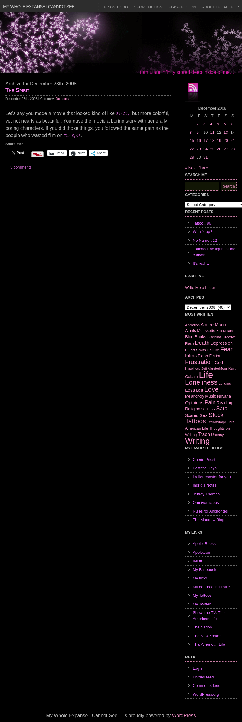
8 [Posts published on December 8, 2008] (191, 132)
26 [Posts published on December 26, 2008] (219, 149)
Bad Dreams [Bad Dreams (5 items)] (225, 331)
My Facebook (204, 569)
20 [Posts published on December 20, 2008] (226, 140)
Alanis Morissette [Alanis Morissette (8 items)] (200, 330)
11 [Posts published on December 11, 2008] (212, 132)
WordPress (184, 715)
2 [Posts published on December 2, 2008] (197, 124)
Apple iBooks (204, 543)
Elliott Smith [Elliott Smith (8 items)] (195, 350)
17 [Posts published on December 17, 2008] (205, 140)
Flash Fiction (182, 7)
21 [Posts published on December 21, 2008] (233, 140)
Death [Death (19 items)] (202, 343)
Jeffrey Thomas (206, 494)
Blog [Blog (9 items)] (189, 336)
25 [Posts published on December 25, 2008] (212, 149)
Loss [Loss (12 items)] (190, 389)
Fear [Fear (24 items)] (226, 349)
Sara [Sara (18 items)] (222, 408)
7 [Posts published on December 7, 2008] (232, 124)
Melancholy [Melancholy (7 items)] (194, 396)
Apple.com (202, 552)
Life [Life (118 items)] (206, 375)
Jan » (203, 168)
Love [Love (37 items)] (211, 389)
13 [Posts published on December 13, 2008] (226, 132)
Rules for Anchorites (210, 511)
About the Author (220, 7)
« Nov (190, 168)
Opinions (62, 98)
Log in (198, 668)
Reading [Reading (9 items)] (224, 402)
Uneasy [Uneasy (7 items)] (217, 435)
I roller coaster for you (212, 476)
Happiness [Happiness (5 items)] (192, 368)
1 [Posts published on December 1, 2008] (191, 124)
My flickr (200, 578)
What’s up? (202, 231)
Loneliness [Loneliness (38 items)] (201, 382)
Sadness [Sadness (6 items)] (208, 409)
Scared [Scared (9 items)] (191, 415)
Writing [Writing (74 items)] (197, 440)
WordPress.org (206, 694)
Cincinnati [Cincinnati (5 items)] (214, 337)
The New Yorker (207, 636)
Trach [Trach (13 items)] (204, 434)
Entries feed (203, 677)
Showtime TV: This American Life (209, 615)
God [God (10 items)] (219, 362)
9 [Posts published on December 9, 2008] (197, 132)
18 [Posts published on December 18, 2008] (212, 140)
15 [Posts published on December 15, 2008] (192, 140)
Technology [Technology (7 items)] (216, 422)
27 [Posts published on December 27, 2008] (226, 149)
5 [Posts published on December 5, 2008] (218, 124)
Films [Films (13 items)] (191, 355)
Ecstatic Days (205, 468)
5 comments (21, 167)
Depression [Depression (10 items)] (222, 343)
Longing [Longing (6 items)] (224, 383)
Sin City (122, 113)
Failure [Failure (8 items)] (213, 350)
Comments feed (207, 685)
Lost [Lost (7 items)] (199, 390)
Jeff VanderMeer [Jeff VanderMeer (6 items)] (214, 368)
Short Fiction (148, 7)
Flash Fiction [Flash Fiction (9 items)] (209, 355)
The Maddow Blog (208, 519)
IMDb (197, 561)
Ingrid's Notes (205, 485)
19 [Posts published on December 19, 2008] (219, 140)
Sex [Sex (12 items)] (203, 415)
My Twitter (202, 604)
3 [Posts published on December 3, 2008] (204, 124)
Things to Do (115, 7)
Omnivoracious (206, 502)
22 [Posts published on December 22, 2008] (192, 149)
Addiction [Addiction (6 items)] (192, 325)
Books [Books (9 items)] (200, 336)
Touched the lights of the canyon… (214, 252)
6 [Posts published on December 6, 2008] (225, 124)
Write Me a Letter (200, 287)
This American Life (209, 644)
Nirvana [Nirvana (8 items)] (224, 396)
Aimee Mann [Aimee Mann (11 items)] (213, 324)
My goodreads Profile (211, 587)
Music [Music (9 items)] (210, 396)
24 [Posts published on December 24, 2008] (205, 149)
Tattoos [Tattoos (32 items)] (195, 421)
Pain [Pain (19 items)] (209, 402)
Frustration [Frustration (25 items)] (199, 362)
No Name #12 (205, 240)
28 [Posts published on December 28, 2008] (233, 149)
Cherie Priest (204, 459)
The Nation (202, 627)
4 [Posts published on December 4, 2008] (211, 124)
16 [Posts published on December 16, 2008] (198, 140)
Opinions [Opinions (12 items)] (194, 402)
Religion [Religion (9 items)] (192, 408)
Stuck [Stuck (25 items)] (216, 415)
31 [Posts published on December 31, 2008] (205, 157)
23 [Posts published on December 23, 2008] (198, 149)
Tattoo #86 (202, 223)
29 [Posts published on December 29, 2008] (192, 157)
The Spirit (17, 90)
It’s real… (201, 263)
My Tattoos (202, 595)
